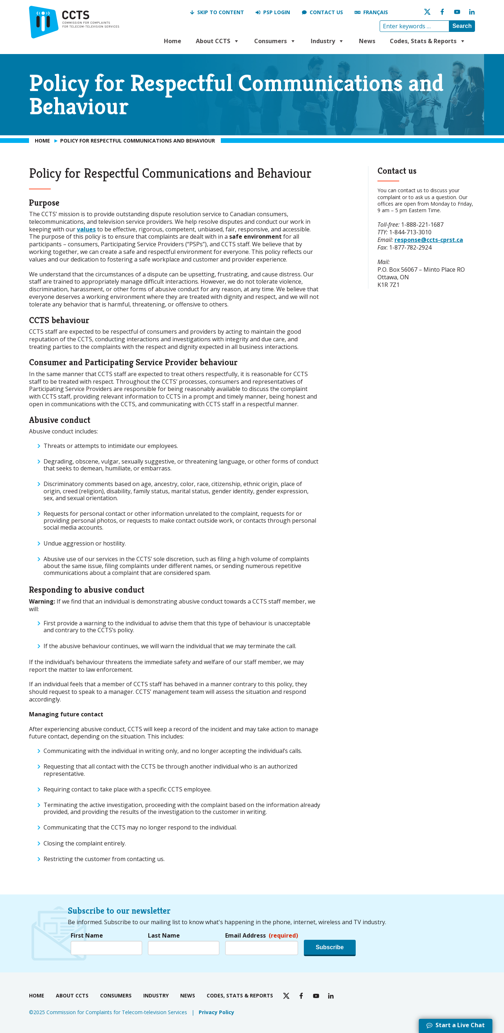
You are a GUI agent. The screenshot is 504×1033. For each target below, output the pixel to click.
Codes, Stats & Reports (428, 41)
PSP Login (276, 12)
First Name (87, 935)
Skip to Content (220, 12)
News (367, 41)
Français (375, 12)
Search (462, 26)
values (86, 229)
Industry (327, 41)
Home (172, 41)
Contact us (326, 12)
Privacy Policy (216, 1012)
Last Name (164, 935)
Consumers (275, 41)
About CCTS (218, 41)
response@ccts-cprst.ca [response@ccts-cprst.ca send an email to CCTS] (428, 240)
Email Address (261, 935)
